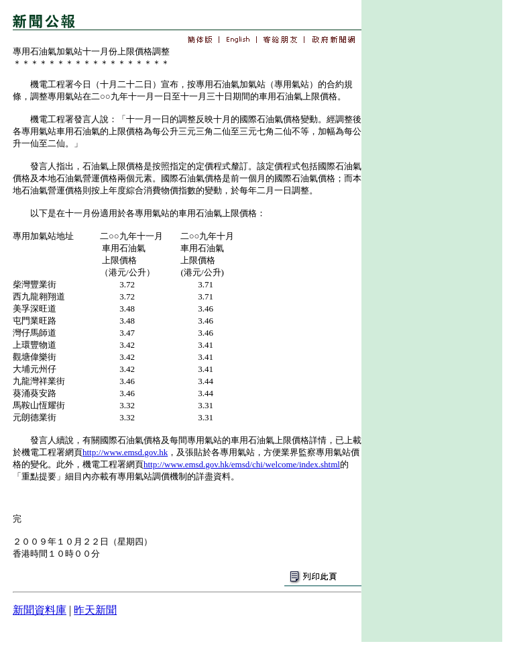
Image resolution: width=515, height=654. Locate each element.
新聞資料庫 (39, 610)
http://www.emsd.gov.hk (125, 452)
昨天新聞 (95, 610)
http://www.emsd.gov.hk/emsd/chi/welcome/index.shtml (242, 464)
